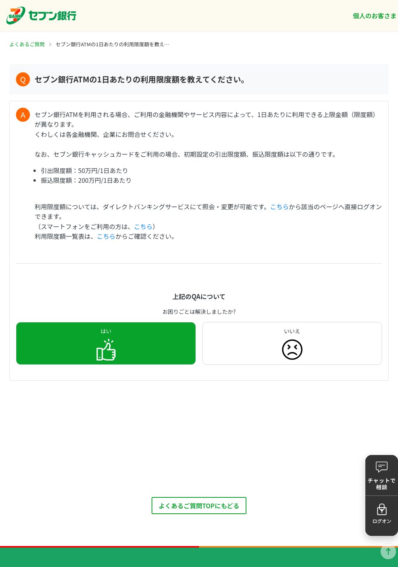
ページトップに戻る (388, 551)
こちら (279, 206)
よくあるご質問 (27, 44)
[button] (381, 475)
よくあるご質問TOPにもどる (199, 505)
